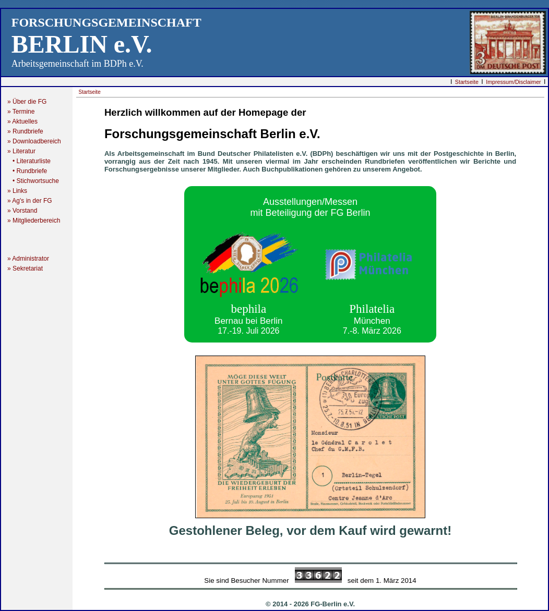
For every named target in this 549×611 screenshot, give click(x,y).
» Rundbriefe (26, 131)
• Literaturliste (29, 161)
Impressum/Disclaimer (513, 82)
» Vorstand (22, 210)
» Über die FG (30, 101)
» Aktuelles (22, 121)
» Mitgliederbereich (38, 220)
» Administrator (31, 258)
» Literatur (25, 151)
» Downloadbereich (34, 141)
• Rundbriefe (27, 171)
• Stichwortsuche (33, 181)
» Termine (20, 111)
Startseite (467, 82)
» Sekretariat (28, 268)
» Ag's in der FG (33, 200)
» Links (17, 190)
